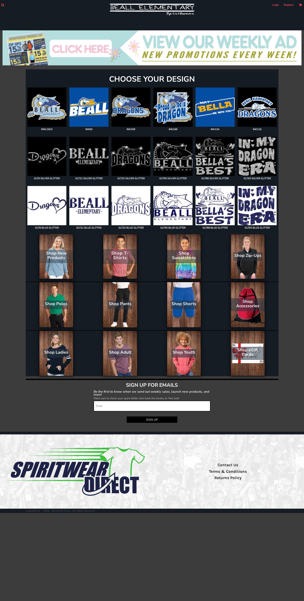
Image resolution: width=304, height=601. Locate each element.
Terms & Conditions (228, 471)
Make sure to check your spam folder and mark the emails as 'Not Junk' (137, 398)
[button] (2, 5)
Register (289, 5)
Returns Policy (227, 478)
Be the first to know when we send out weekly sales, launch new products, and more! (151, 393)
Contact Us (228, 465)
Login (275, 5)
